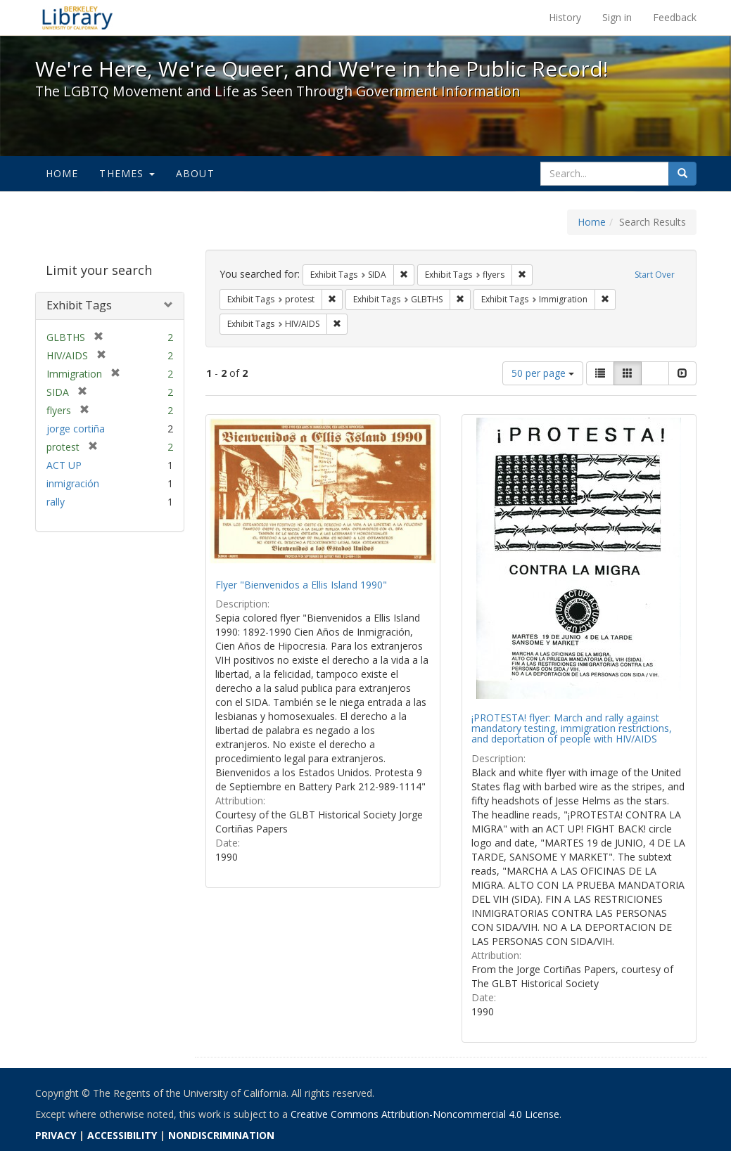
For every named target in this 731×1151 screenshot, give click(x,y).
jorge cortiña (75, 428)
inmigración (72, 483)
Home (62, 173)
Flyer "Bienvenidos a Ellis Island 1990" (301, 584)
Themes (126, 173)
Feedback (675, 17)
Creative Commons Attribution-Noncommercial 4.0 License (425, 1114)
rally (55, 501)
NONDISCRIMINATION (221, 1135)
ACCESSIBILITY (122, 1135)
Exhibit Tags (79, 305)
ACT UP (64, 465)
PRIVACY (55, 1135)
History (565, 17)
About (195, 173)
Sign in (617, 17)
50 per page (542, 373)
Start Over (655, 275)
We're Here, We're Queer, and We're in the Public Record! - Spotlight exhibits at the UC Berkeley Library (77, 17)
